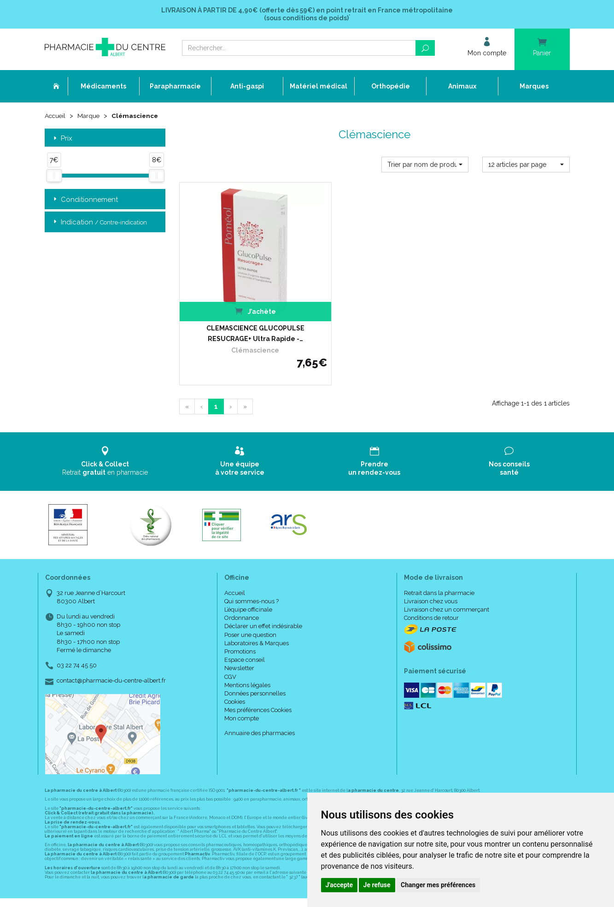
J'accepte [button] (339, 885)
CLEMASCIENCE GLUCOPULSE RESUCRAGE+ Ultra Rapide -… (240, 315)
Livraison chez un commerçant (446, 592)
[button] (424, 165)
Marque (90, 116)
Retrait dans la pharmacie (439, 574)
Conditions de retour (431, 600)
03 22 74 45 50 (77, 647)
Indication (99, 223)
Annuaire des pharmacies (259, 715)
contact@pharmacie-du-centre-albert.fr (111, 663)
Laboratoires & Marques (256, 625)
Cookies (234, 684)
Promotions (240, 633)
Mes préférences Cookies (258, 692)
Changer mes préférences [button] (438, 885)
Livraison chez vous (430, 583)
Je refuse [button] (377, 885)
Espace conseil (244, 642)
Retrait (105, 444)
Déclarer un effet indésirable (263, 608)
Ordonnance (241, 600)
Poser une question (250, 616)
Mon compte (241, 700)
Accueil (56, 116)
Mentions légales (247, 667)
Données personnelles (255, 675)
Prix (62, 139)
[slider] (54, 176)
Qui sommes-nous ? (251, 583)
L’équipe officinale (248, 592)
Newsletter (239, 650)
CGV (230, 658)
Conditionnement (85, 200)
